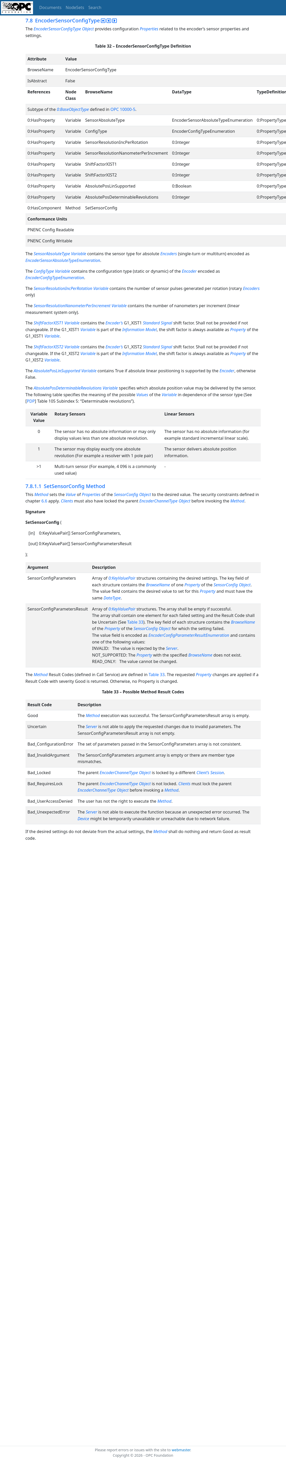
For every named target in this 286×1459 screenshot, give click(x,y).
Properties (149, 29)
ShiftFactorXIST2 (48, 347)
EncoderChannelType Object (103, 790)
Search (95, 7)
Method (41, 494)
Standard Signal (157, 323)
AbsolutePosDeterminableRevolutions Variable (76, 388)
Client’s (203, 772)
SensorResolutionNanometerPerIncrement (72, 305)
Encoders (168, 254)
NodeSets (75, 7)
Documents (50, 7)
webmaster (181, 1449)
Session (217, 772)
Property (238, 329)
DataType (112, 598)
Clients (67, 501)
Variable (119, 305)
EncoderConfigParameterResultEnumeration (189, 635)
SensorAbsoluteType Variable (60, 254)
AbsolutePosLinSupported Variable (65, 371)
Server (171, 648)
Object (145, 494)
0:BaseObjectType (73, 109)
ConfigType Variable (52, 271)
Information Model (139, 329)
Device (83, 818)
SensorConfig (126, 494)
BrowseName (158, 585)
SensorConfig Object (232, 585)
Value (71, 494)
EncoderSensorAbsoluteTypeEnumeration (63, 260)
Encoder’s (114, 323)
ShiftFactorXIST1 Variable (56, 323)
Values (142, 394)
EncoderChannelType (158, 501)
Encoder (189, 271)
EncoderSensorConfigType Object (64, 29)
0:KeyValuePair (121, 578)
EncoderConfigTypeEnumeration (55, 277)
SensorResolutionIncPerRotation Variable (71, 288)
